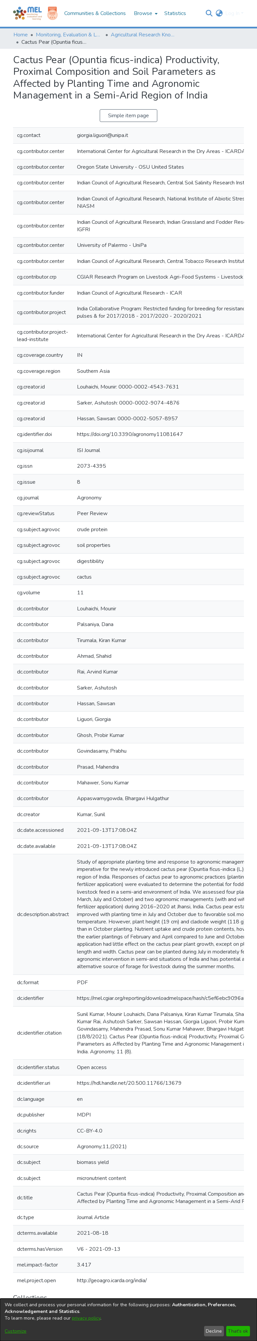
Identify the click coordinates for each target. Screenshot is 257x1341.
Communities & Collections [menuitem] (95, 13)
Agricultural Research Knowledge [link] (144, 34)
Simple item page (128, 115)
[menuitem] (145, 13)
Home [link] (20, 34)
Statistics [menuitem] (175, 13)
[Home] (27, 13)
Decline (214, 1331)
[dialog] (128, 1320)
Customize (15, 1331)
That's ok (238, 1331)
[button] (209, 13)
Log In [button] (233, 13)
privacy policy (86, 1318)
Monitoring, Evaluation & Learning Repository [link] (69, 34)
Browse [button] (143, 13)
